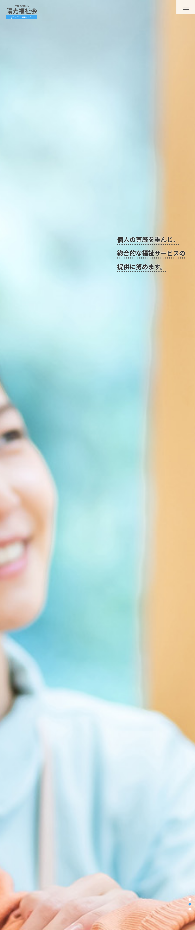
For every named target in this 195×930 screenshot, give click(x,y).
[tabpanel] (97, 465)
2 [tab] (189, 904)
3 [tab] (189, 909)
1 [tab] (189, 899)
